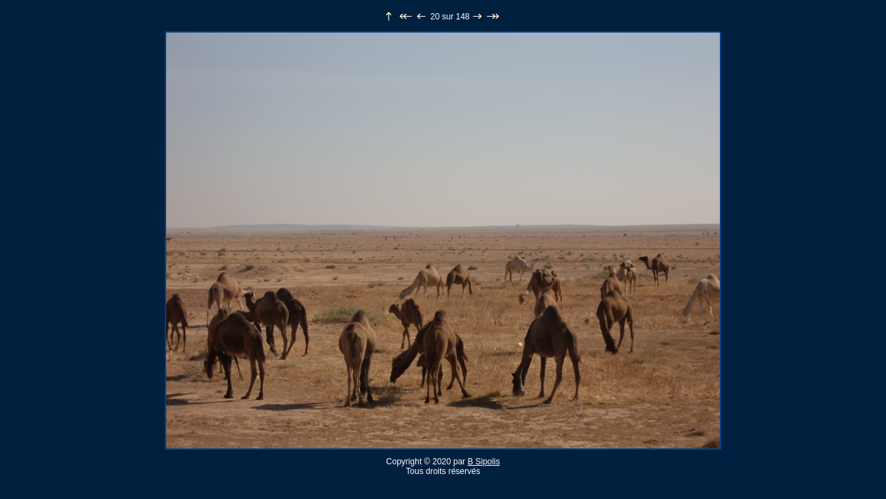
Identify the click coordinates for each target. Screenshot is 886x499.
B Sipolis (483, 461)
